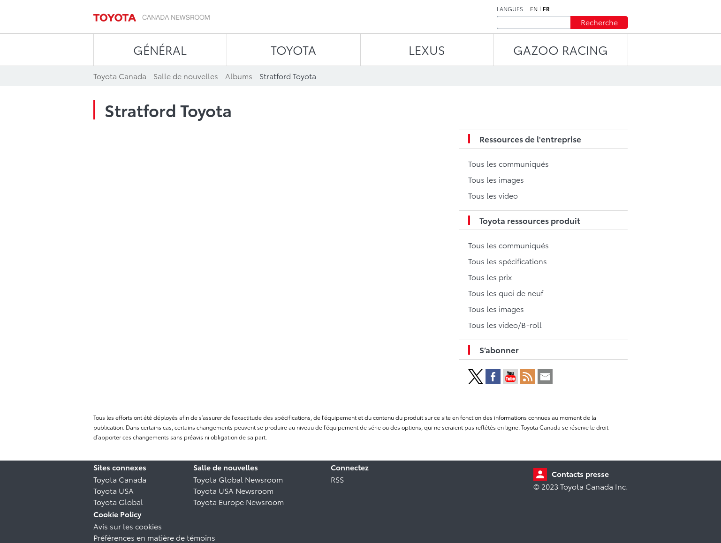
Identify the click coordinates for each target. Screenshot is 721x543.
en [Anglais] (534, 9)
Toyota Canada (119, 479)
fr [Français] (546, 9)
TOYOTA (293, 49)
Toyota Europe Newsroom (238, 501)
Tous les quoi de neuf (505, 292)
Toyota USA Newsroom (233, 490)
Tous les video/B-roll (505, 324)
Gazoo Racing (560, 49)
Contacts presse (580, 473)
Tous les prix (490, 276)
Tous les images (496, 179)
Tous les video (493, 195)
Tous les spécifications (507, 260)
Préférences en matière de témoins (154, 537)
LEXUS (427, 49)
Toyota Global (118, 501)
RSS (337, 479)
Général (160, 49)
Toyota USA (113, 490)
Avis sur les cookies (127, 526)
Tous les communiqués (508, 163)
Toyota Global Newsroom (238, 479)
